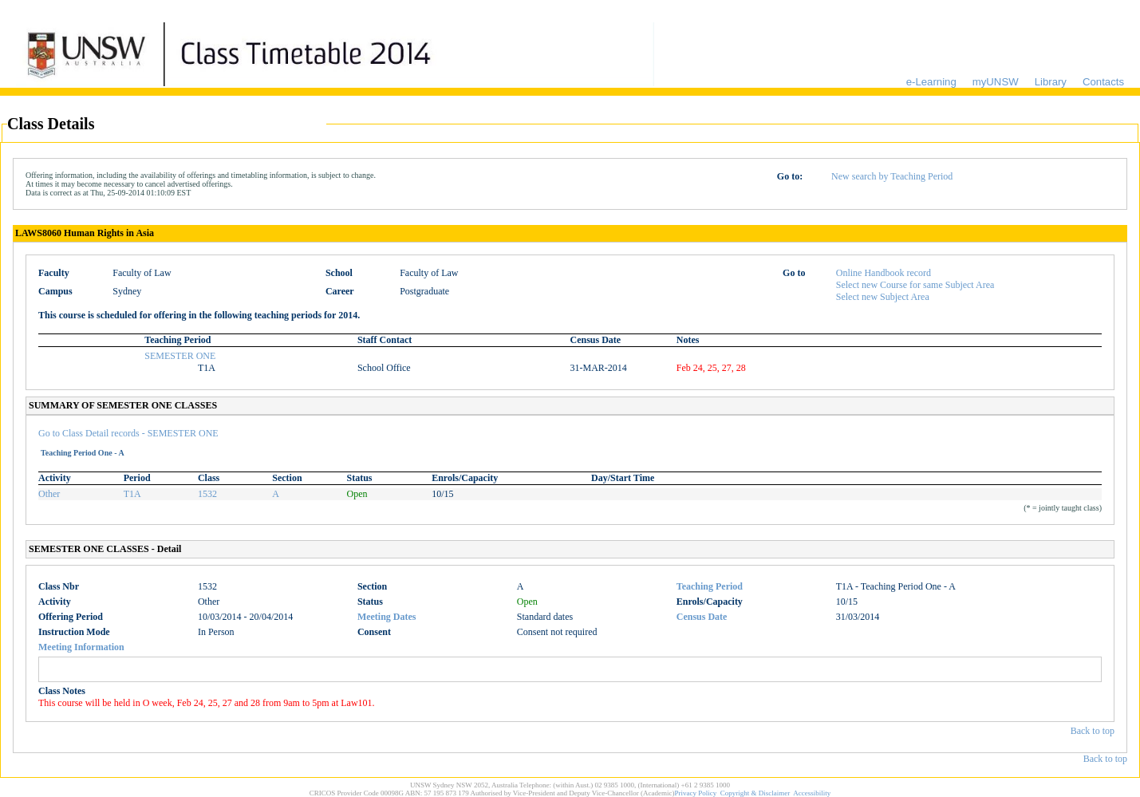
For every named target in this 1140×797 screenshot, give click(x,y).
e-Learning (931, 82)
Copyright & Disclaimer (755, 793)
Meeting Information (81, 647)
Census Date (702, 616)
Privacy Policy (696, 793)
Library (1051, 82)
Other (49, 493)
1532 (207, 493)
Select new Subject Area (882, 296)
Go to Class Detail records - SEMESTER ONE (128, 433)
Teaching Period (710, 586)
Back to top (1092, 730)
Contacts (1103, 82)
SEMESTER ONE (179, 355)
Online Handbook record (883, 272)
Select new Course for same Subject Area (915, 284)
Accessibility (811, 793)
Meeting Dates (386, 616)
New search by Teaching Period (892, 176)
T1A (132, 493)
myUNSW (995, 82)
